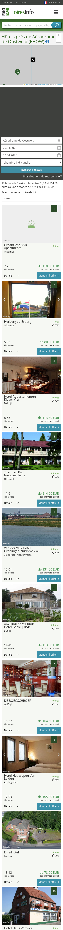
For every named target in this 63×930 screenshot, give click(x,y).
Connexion (7, 2)
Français (54, 2)
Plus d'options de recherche (40, 176)
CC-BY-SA (59, 84)
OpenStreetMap (43, 84)
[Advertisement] (30, 109)
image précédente (4, 300)
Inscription (21, 2)
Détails (11, 275)
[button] (31, 58)
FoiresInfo (18, 12)
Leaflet (27, 84)
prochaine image (59, 300)
